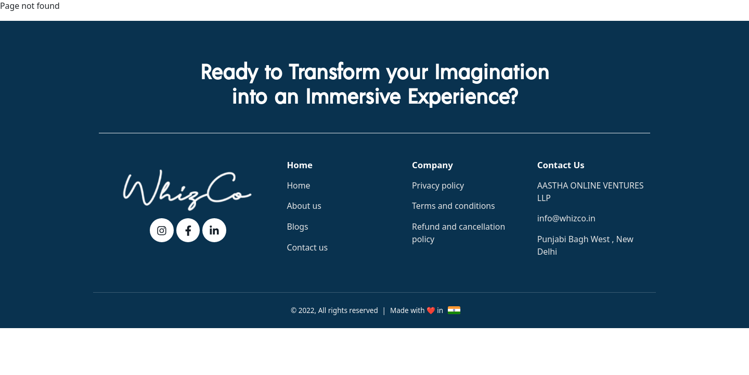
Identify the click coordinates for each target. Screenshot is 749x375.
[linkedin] (214, 230)
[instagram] (162, 230)
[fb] (188, 230)
